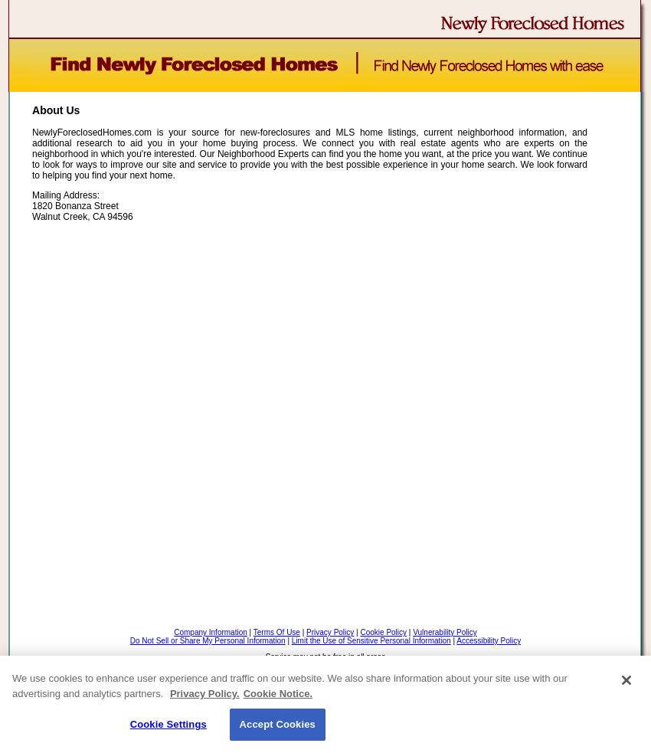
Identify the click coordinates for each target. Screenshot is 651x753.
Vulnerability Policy (445, 632)
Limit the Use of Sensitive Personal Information (371, 641)
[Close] (626, 680)
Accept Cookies (278, 724)
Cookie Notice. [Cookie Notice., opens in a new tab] (278, 693)
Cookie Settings (168, 724)
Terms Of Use (277, 632)
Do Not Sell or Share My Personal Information (208, 641)
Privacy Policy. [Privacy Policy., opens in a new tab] (205, 693)
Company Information (210, 632)
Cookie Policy (383, 632)
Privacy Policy (330, 632)
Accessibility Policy (488, 641)
